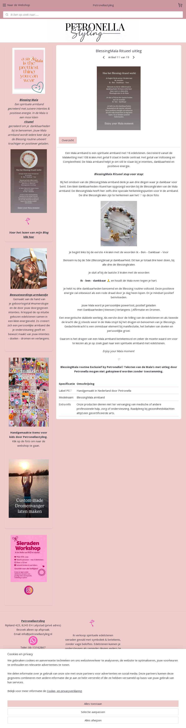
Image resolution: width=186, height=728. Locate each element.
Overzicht (68, 140)
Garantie (79, 692)
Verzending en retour (98, 692)
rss (88, 721)
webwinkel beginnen (102, 721)
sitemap (81, 721)
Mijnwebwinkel (134, 721)
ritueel (28, 121)
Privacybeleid (110, 687)
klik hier (28, 237)
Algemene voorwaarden (82, 687)
